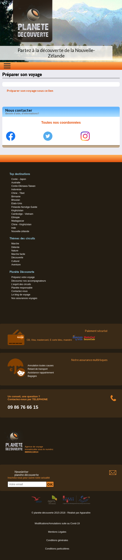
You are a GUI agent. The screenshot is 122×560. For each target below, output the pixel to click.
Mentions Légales (57, 532)
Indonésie (16, 189)
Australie (15, 182)
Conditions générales (57, 540)
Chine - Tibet (17, 193)
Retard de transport (38, 369)
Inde (13, 228)
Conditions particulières (57, 548)
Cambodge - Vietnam (22, 214)
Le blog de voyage (20, 294)
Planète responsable (21, 287)
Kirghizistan (17, 210)
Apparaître (85, 512)
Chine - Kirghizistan (21, 224)
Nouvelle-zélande (20, 231)
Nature (14, 250)
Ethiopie (15, 217)
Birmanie (15, 196)
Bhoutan (15, 200)
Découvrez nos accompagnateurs (28, 281)
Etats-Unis (16, 203)
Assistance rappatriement (41, 372)
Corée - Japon (18, 179)
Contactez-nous (19, 291)
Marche (15, 243)
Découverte (17, 257)
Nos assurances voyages (24, 298)
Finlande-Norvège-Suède (24, 207)
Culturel (15, 261)
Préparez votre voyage (23, 277)
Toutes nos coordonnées (61, 122)
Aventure (15, 264)
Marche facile (18, 254)
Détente (15, 247)
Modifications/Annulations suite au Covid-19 (57, 523)
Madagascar (17, 220)
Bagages (32, 376)
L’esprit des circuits (21, 284)
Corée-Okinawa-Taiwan (23, 186)
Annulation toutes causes (41, 365)
